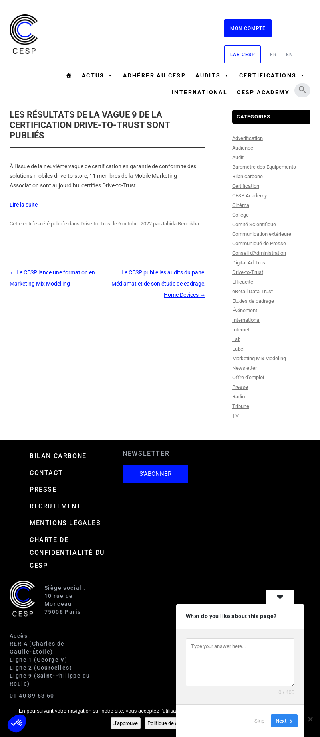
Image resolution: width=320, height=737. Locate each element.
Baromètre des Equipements (264, 167)
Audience (242, 148)
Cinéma (240, 205)
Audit (238, 157)
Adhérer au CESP (154, 75)
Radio (238, 397)
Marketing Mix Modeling (259, 358)
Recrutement (55, 506)
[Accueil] (69, 75)
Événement (244, 310)
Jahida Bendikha (180, 224)
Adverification (247, 138)
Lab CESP (242, 54)
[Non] (310, 719)
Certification (245, 186)
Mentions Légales (65, 523)
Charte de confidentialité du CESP (67, 552)
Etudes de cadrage (253, 301)
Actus (97, 75)
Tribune (240, 406)
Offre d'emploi (248, 377)
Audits (212, 75)
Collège (240, 215)
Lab (236, 339)
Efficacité (242, 282)
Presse (240, 387)
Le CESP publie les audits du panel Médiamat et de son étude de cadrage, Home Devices (158, 283)
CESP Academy (249, 196)
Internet (241, 330)
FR (273, 54)
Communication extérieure (261, 234)
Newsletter (244, 368)
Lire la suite (24, 204)
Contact (46, 473)
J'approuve (125, 723)
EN (289, 54)
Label (238, 349)
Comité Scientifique (254, 224)
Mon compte (248, 28)
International (199, 92)
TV (235, 416)
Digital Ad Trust (249, 263)
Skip (259, 721)
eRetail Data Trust (252, 291)
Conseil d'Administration (259, 253)
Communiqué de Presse (259, 243)
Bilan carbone (247, 176)
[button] (302, 89)
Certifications (272, 75)
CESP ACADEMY (263, 92)
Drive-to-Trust (96, 224)
